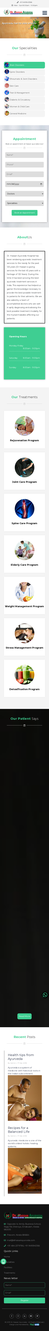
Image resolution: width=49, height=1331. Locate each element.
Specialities (9, 1262)
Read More (24, 1016)
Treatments (9, 1273)
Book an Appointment (24, 213)
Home (7, 1256)
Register (24, 1300)
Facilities (8, 1267)
